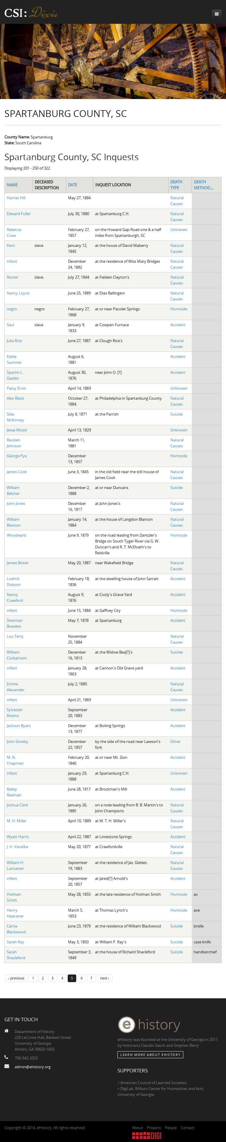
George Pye (17, 455)
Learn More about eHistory (150, 1054)
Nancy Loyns (18, 293)
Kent (11, 245)
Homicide (178, 309)
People (171, 1127)
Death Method (204, 184)
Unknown (178, 229)
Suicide (176, 414)
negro (12, 309)
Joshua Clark (17, 805)
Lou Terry (15, 636)
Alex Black (15, 398)
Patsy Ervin (16, 388)
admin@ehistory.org (33, 1066)
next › (104, 978)
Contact (188, 1127)
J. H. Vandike (17, 846)
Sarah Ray (15, 942)
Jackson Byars (19, 725)
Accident (177, 324)
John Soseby (17, 741)
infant (12, 261)
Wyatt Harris (18, 836)
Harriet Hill (16, 197)
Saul (10, 324)
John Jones (16, 503)
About (137, 1127)
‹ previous (16, 978)
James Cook (17, 471)
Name (12, 184)
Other (175, 741)
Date (72, 184)
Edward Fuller (19, 213)
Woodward (16, 535)
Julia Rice (14, 340)
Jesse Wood (17, 430)
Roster (12, 277)
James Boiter (18, 562)
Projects (154, 1127)
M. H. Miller (16, 820)
